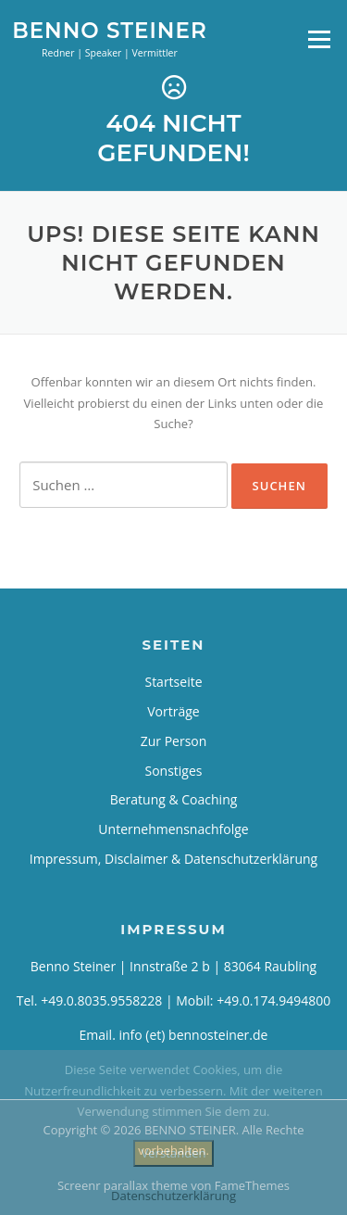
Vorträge (173, 711)
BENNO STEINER (109, 30)
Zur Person (174, 741)
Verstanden (173, 1153)
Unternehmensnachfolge (173, 829)
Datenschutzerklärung (173, 1195)
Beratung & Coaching (174, 799)
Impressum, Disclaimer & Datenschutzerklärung (173, 858)
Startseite (173, 681)
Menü (319, 39)
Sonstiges (173, 770)
